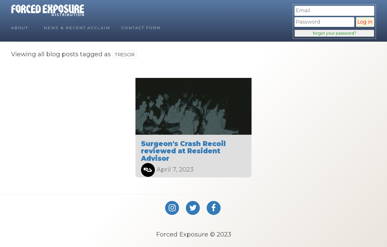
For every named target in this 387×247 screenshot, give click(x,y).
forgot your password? (334, 33)
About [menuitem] (19, 27)
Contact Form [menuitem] (141, 27)
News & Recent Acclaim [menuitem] (77, 27)
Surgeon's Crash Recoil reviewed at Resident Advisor (183, 151)
